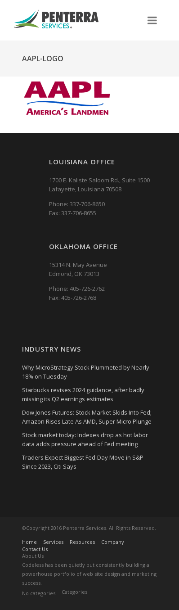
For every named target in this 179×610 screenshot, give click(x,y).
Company (112, 541)
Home (29, 541)
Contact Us (35, 549)
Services (53, 541)
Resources (82, 541)
